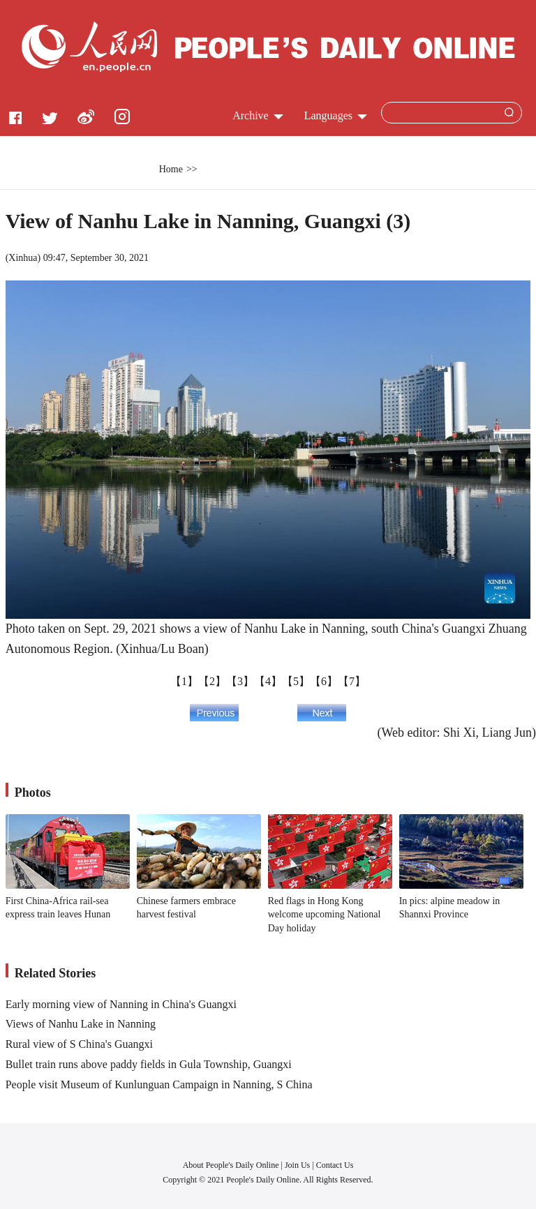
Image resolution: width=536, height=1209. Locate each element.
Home (171, 169)
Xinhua (22, 258)
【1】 (184, 681)
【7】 (352, 681)
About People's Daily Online (231, 1165)
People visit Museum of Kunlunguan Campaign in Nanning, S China (159, 1084)
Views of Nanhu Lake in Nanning (81, 1024)
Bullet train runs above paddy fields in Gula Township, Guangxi (149, 1064)
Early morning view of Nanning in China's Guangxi (121, 1004)
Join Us (298, 1165)
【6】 (324, 681)
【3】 (240, 681)
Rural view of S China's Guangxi (79, 1044)
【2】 (212, 681)
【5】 (296, 681)
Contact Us (335, 1165)
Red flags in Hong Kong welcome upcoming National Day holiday (324, 914)
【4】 (268, 681)
